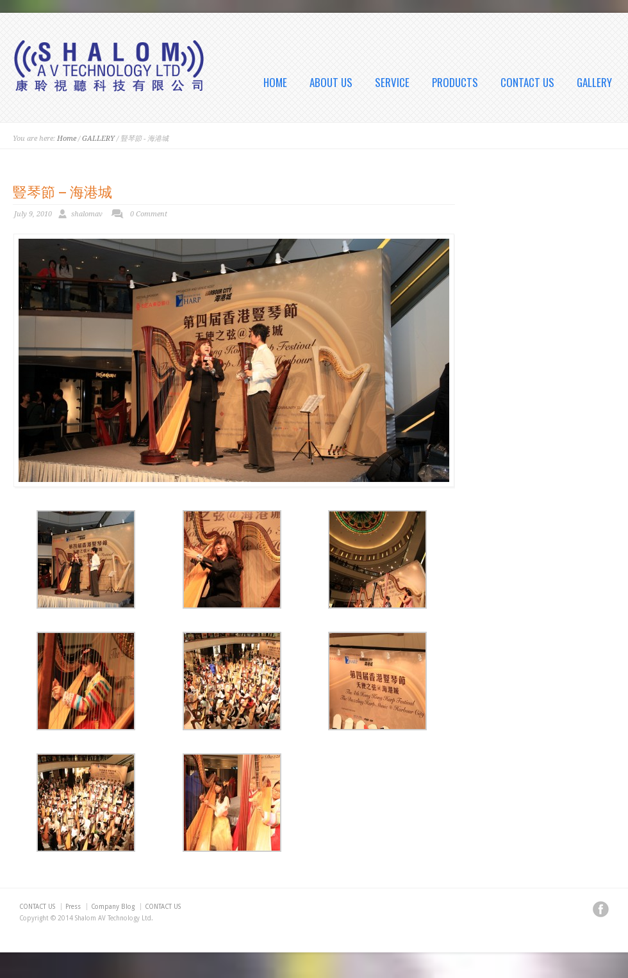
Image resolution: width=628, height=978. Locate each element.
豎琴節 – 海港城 (62, 190)
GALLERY (594, 82)
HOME (275, 82)
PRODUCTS (455, 82)
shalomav (87, 214)
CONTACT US (527, 82)
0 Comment (148, 214)
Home (66, 138)
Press (73, 906)
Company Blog (113, 906)
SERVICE (392, 82)
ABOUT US (331, 82)
